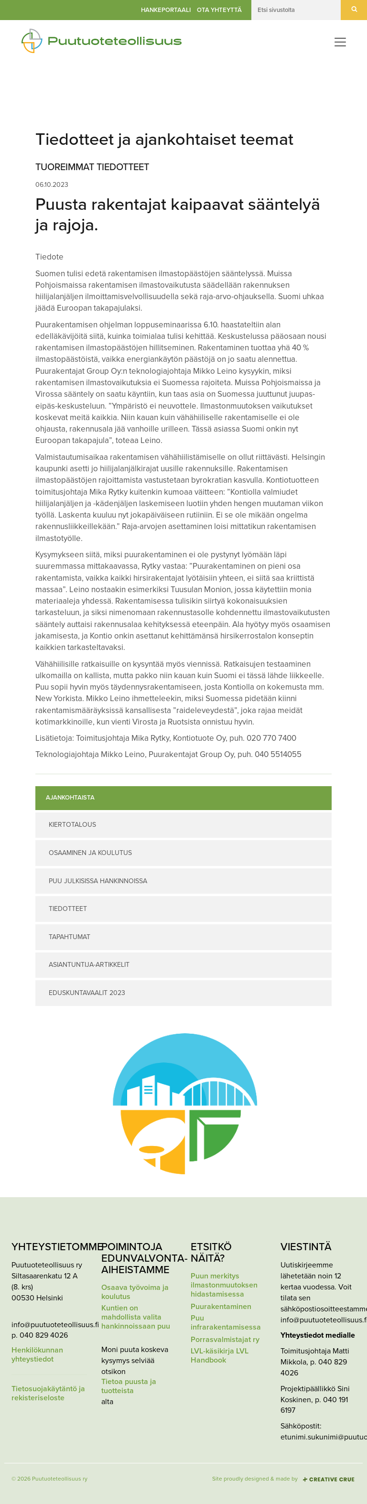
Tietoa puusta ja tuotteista (128, 1386)
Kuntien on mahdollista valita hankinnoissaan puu (135, 1317)
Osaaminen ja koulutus (90, 853)
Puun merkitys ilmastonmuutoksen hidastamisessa (224, 1285)
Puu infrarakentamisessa (226, 1323)
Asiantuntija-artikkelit (89, 965)
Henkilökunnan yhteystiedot (37, 1355)
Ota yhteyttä (219, 10)
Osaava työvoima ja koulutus (135, 1292)
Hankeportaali (166, 10)
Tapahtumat (69, 937)
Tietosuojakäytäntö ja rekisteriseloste (48, 1394)
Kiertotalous (72, 825)
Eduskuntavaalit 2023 (87, 993)
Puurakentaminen (221, 1306)
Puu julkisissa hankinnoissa (98, 881)
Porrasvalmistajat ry (225, 1339)
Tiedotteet (68, 909)
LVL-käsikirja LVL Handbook (219, 1356)
